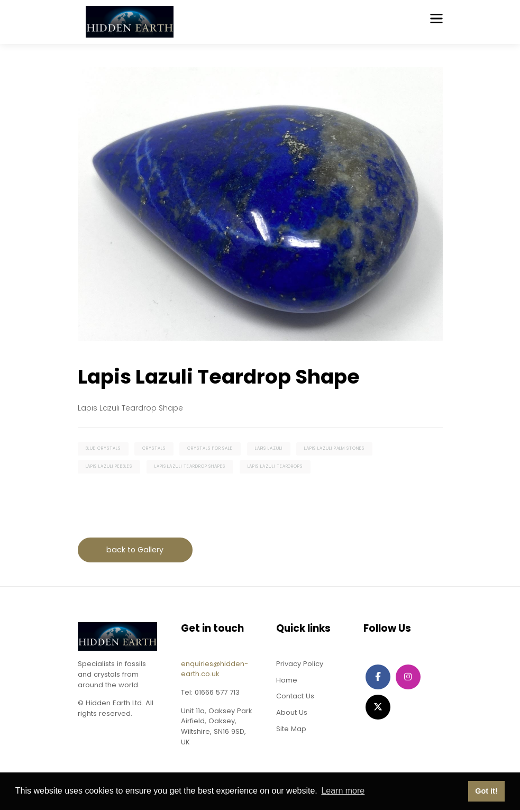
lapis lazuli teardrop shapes (189, 466)
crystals (154, 448)
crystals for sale (210, 448)
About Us (291, 712)
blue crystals (103, 448)
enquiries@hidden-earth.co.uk (214, 669)
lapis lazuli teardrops (275, 466)
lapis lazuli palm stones (334, 448)
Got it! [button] (486, 791)
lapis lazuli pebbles (109, 466)
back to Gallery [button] (134, 549)
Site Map (291, 729)
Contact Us (295, 696)
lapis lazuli (268, 448)
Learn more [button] (342, 790)
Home (286, 680)
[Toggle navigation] (437, 18)
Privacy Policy (299, 664)
